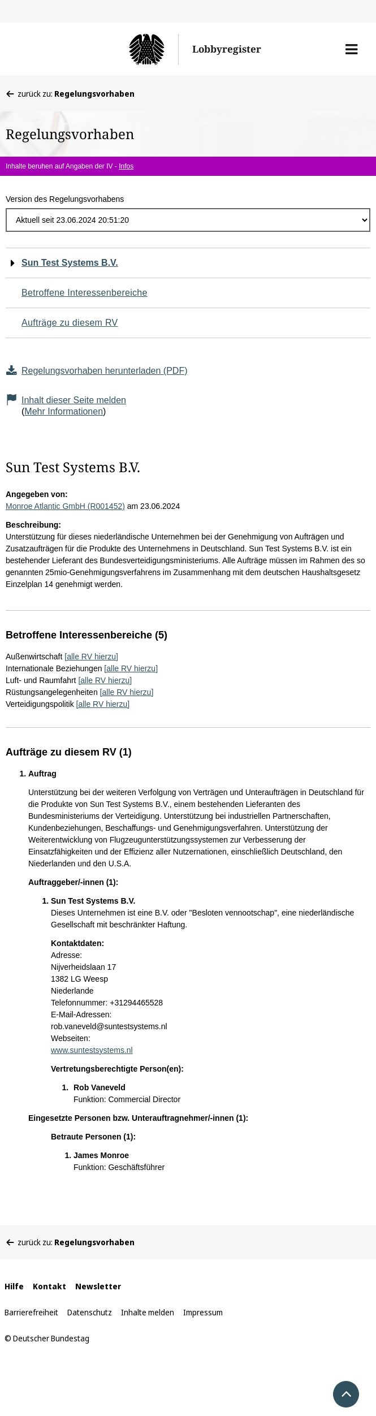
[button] (351, 49)
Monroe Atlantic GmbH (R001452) (65, 506)
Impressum (203, 1312)
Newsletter (98, 1286)
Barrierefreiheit (31, 1312)
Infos (126, 166)
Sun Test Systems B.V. (69, 262)
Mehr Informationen (63, 411)
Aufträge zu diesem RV (69, 322)
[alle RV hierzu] (91, 656)
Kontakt (49, 1286)
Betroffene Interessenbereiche (84, 292)
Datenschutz (89, 1312)
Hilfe (14, 1286)
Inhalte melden (147, 1312)
